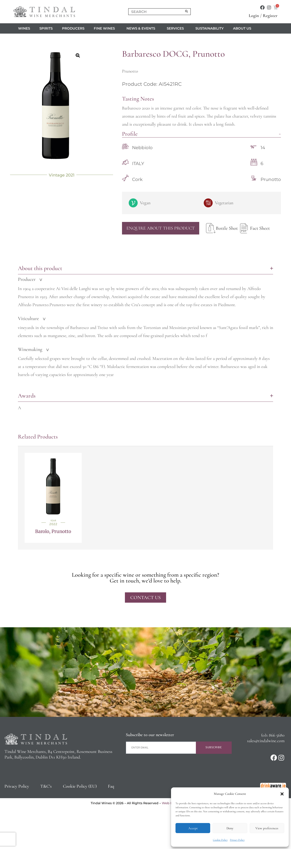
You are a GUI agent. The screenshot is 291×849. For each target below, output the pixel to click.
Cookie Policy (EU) (80, 786)
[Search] (186, 12)
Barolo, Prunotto (53, 531)
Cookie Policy (220, 839)
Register (270, 15)
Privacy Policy (237, 839)
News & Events (141, 28)
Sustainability (209, 28)
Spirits (46, 28)
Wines (24, 28)
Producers (73, 28)
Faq (111, 786)
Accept (193, 828)
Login (254, 15)
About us (243, 28)
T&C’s (46, 786)
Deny (230, 828)
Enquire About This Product (160, 228)
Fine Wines (105, 28)
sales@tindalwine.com (266, 741)
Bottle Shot (222, 228)
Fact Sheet (254, 228)
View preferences (266, 828)
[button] (282, 794)
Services (176, 28)
